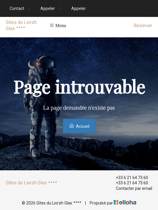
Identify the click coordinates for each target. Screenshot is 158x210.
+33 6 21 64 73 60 (128, 177)
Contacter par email (130, 188)
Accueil (79, 126)
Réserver (143, 25)
